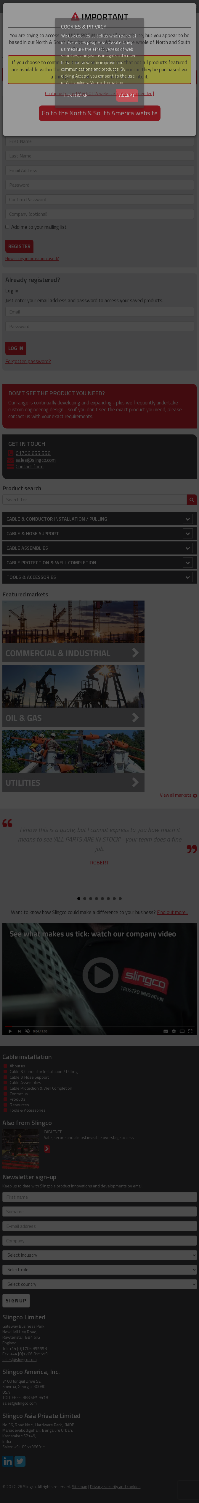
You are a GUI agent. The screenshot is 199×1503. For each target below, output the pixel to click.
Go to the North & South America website (100, 113)
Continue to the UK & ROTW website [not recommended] (99, 93)
